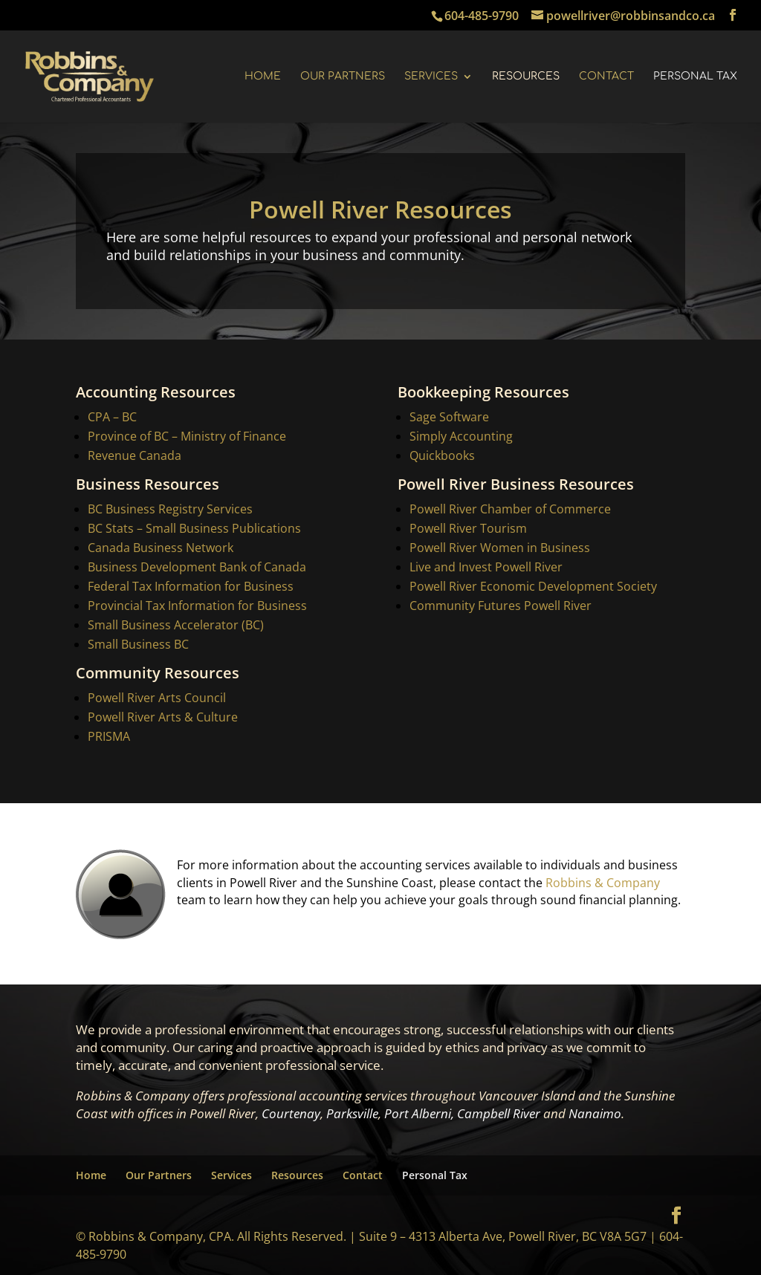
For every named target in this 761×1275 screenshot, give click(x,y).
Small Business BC (138, 643)
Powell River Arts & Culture (162, 715)
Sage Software (448, 420)
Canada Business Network (161, 548)
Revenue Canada (135, 458)
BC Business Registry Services (170, 510)
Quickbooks (441, 458)
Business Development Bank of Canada (197, 567)
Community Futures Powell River (500, 605)
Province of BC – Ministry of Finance (188, 438)
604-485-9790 (481, 15)
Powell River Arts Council (156, 696)
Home (263, 76)
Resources (526, 76)
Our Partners (342, 76)
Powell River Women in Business (499, 548)
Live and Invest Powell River (486, 567)
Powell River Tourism (467, 529)
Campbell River (498, 1113)
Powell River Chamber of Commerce (509, 510)
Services (431, 76)
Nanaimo (595, 1113)
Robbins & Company (602, 884)
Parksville (352, 1113)
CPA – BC (113, 420)
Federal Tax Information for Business (191, 586)
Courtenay (291, 1113)
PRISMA (108, 735)
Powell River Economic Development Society (533, 586)
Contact (606, 76)
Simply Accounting (460, 438)
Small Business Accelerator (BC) (176, 624)
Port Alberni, (419, 1113)
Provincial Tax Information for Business (197, 605)
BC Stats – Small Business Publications (195, 529)
